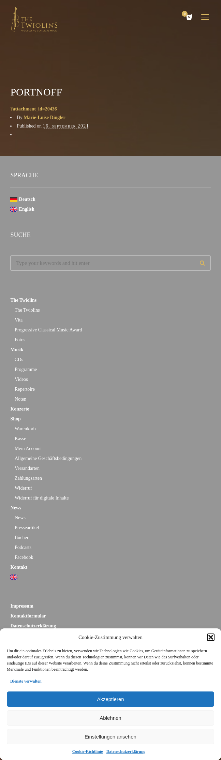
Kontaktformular (28, 616)
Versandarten (27, 468)
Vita (19, 320)
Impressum (21, 606)
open (205, 17)
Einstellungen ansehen (110, 737)
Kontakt (18, 567)
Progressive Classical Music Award (48, 329)
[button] (210, 637)
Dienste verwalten (26, 681)
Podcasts (23, 547)
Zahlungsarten (28, 478)
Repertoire (25, 389)
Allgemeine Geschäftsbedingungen (48, 458)
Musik (16, 349)
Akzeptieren (110, 699)
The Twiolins (23, 300)
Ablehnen (110, 718)
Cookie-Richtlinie (87, 751)
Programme (26, 369)
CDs (19, 359)
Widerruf (23, 488)
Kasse (20, 438)
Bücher (21, 537)
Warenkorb (25, 428)
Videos (21, 379)
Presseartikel (27, 527)
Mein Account (28, 448)
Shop (15, 418)
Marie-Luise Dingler (44, 117)
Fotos (20, 339)
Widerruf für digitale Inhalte (42, 498)
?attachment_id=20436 (33, 108)
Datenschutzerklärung (126, 751)
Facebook (24, 557)
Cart (186, 14)
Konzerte (19, 409)
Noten (20, 399)
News (15, 507)
